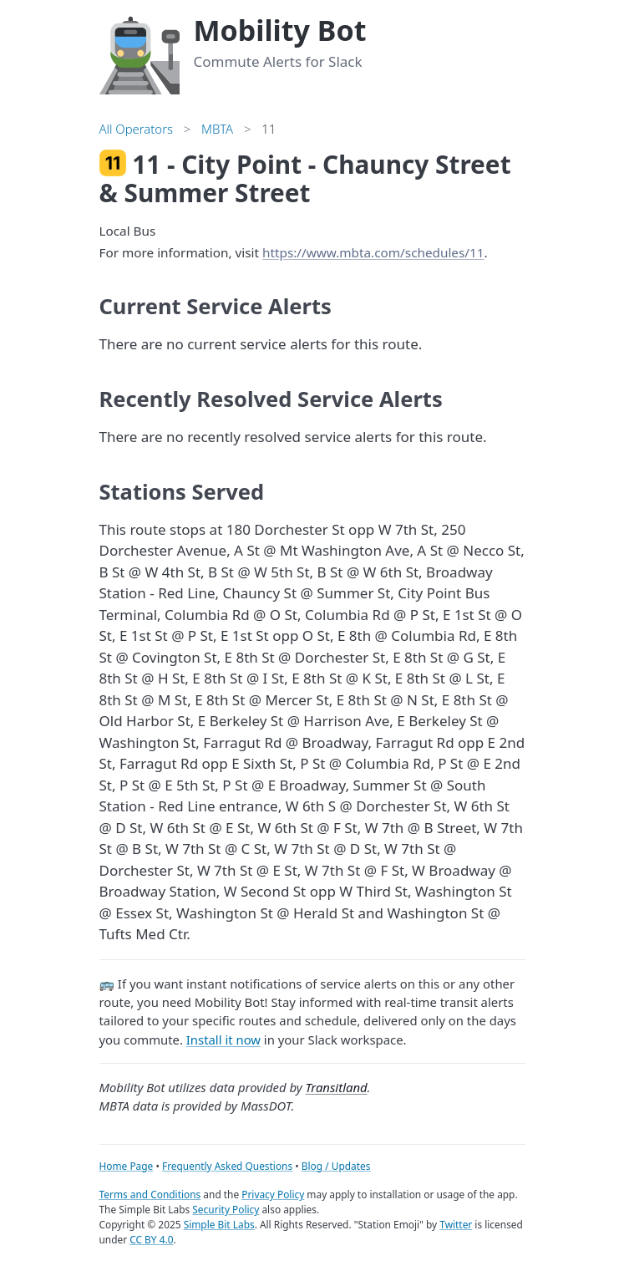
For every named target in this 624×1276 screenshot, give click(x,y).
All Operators (136, 128)
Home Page (126, 1165)
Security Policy (225, 1209)
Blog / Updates (336, 1165)
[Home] (139, 53)
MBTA (217, 128)
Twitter (455, 1224)
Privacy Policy (272, 1194)
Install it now (223, 1039)
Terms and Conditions (150, 1194)
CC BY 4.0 (151, 1239)
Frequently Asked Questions (227, 1165)
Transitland (337, 1087)
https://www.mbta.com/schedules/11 (373, 252)
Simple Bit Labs (219, 1224)
